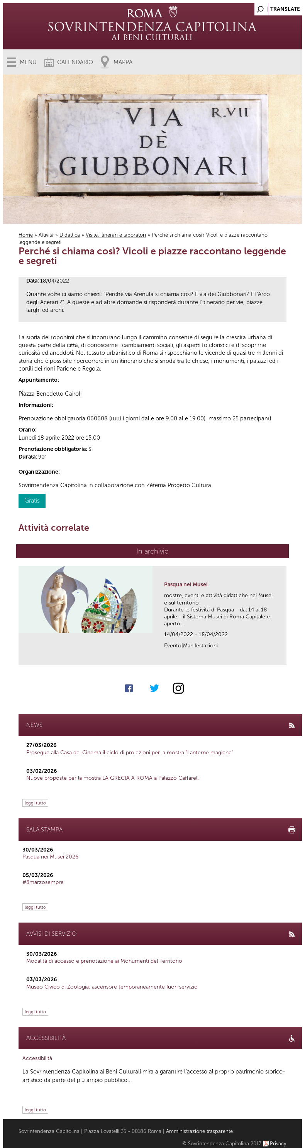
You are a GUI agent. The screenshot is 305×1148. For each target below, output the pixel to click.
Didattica (69, 235)
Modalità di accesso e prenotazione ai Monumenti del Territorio (104, 961)
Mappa (123, 62)
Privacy (278, 1143)
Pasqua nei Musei (186, 584)
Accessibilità (37, 1058)
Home (26, 235)
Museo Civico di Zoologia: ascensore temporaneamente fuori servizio (112, 987)
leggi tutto (35, 803)
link (283, 656)
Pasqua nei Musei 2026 (50, 856)
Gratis (32, 500)
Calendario (75, 62)
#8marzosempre (43, 882)
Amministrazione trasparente (199, 1131)
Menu (28, 62)
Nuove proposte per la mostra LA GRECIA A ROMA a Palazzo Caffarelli (113, 778)
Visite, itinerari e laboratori (116, 235)
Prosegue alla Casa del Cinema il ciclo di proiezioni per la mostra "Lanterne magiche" (129, 752)
